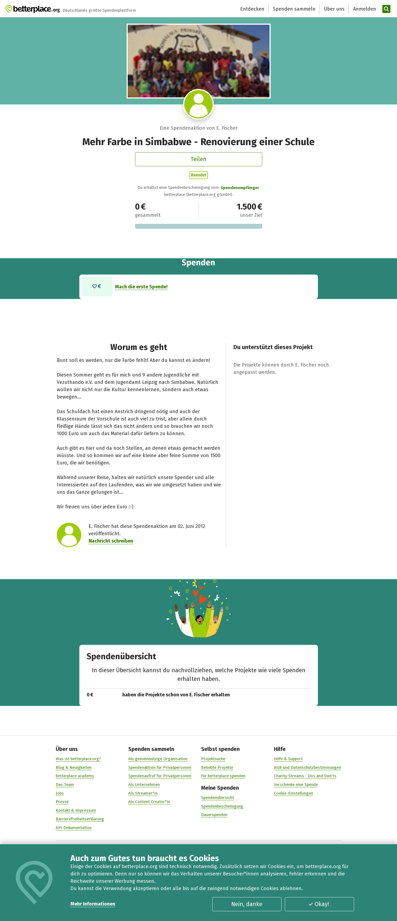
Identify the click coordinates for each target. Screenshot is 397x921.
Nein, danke (246, 904)
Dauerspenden (214, 814)
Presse (61, 801)
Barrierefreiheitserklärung (79, 819)
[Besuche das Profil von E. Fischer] (198, 104)
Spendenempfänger (240, 187)
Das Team (64, 784)
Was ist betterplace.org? (78, 758)
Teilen (198, 159)
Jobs (59, 793)
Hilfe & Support (288, 758)
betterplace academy (74, 775)
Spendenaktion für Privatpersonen (159, 767)
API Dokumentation (73, 827)
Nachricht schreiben (111, 541)
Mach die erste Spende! (141, 286)
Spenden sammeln (294, 9)
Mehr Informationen (92, 904)
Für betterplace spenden (223, 775)
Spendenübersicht (217, 797)
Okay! (318, 904)
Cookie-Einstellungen (293, 793)
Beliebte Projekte (217, 767)
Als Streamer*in (143, 793)
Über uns (334, 9)
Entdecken (252, 9)
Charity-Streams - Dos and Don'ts (305, 775)
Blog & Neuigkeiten (73, 767)
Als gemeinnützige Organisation (157, 758)
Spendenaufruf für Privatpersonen (159, 775)
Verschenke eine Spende (296, 784)
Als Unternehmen (144, 784)
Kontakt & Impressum (75, 810)
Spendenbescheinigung (222, 806)
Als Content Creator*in (149, 801)
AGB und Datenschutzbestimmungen (307, 767)
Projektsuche (213, 758)
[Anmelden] (364, 9)
